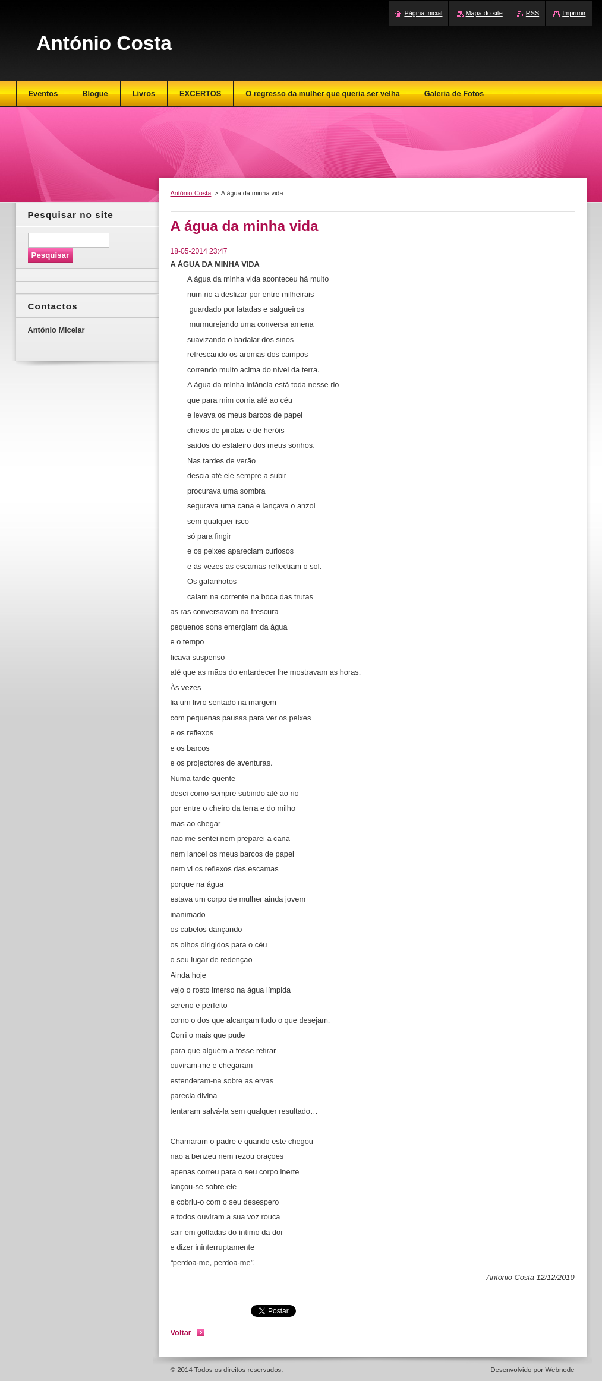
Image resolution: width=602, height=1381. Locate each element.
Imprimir (573, 13)
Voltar (181, 1332)
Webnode (559, 1369)
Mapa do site (484, 13)
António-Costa (191, 193)
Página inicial (423, 13)
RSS (532, 13)
